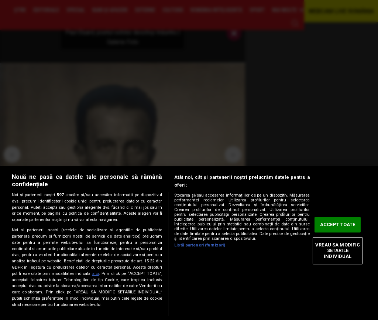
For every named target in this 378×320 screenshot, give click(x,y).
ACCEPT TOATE (337, 225)
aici (95, 273)
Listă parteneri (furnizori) (199, 245)
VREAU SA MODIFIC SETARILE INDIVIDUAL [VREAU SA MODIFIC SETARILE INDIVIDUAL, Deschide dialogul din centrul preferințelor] (337, 250)
